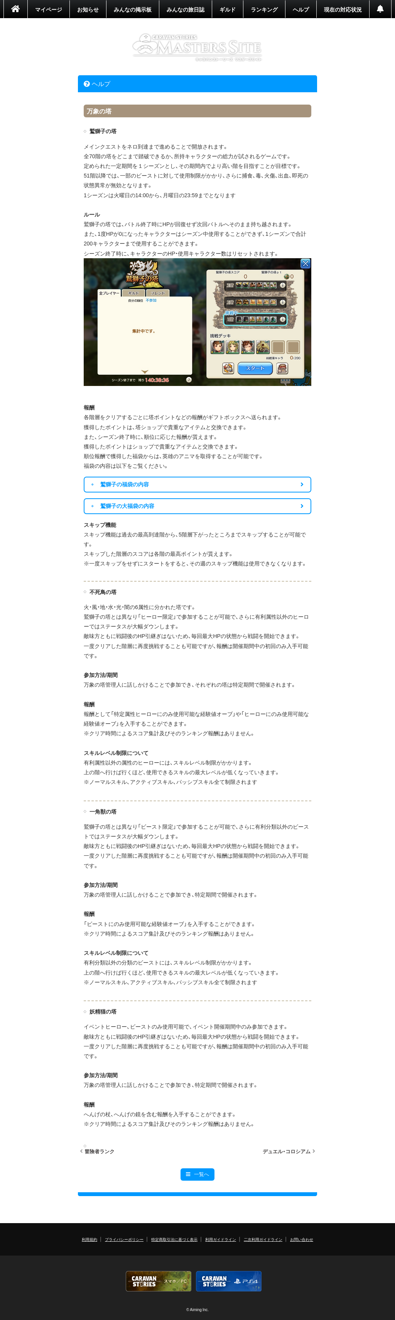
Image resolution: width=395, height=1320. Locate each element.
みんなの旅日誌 (185, 9)
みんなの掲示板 (133, 9)
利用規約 (89, 1239)
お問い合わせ (301, 1239)
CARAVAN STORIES (198, 48)
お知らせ (88, 9)
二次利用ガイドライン (263, 1239)
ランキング (264, 9)
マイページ (48, 9)
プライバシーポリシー (124, 1239)
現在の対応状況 (343, 9)
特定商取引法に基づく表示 (174, 1239)
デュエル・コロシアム (287, 1151)
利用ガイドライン (220, 1239)
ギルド (227, 9)
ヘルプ (301, 9)
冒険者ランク (99, 1151)
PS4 (229, 1281)
